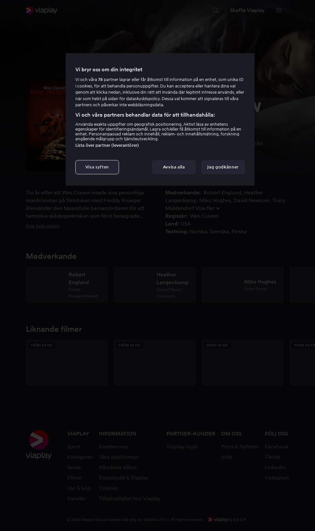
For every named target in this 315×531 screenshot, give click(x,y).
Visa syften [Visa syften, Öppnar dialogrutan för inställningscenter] (97, 167)
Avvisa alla (174, 167)
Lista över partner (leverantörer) (107, 145)
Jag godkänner (222, 167)
